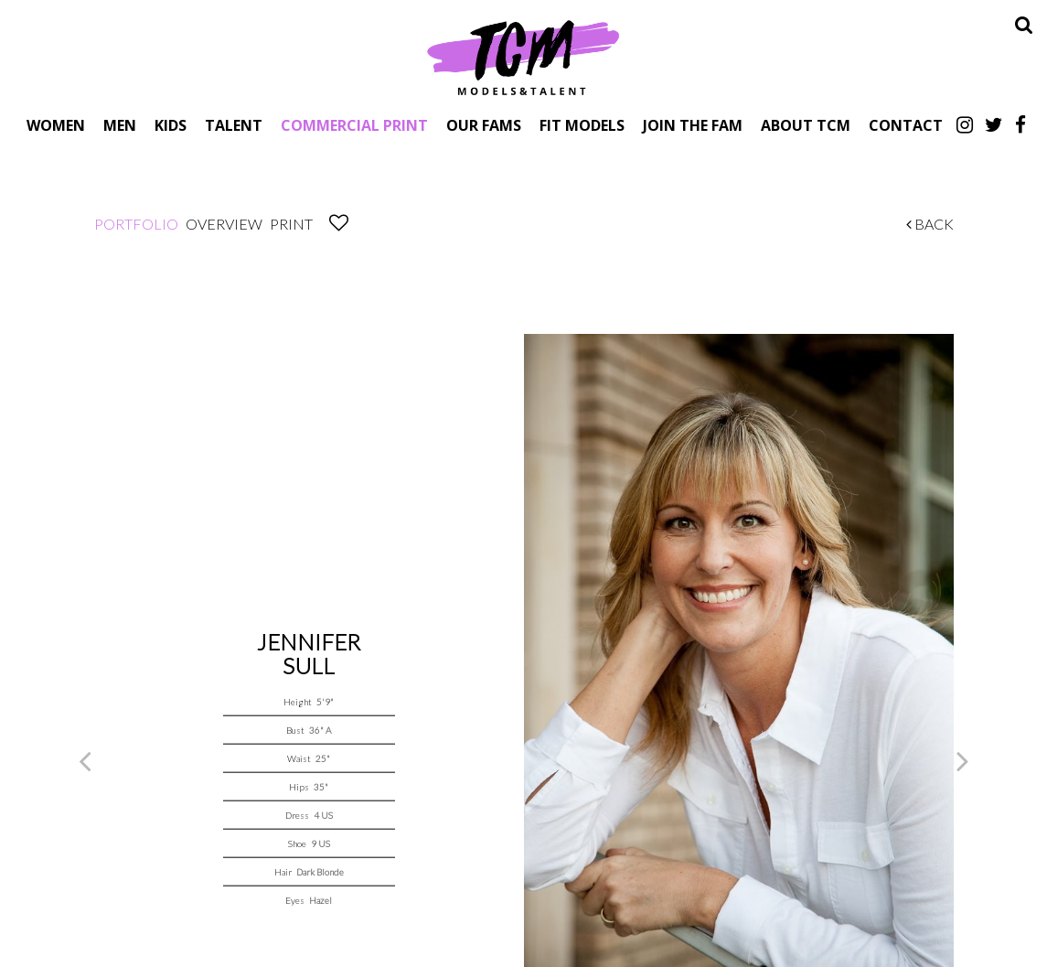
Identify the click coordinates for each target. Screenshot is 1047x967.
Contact (906, 124)
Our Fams (483, 124)
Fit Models (582, 124)
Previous (85, 760)
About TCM (805, 124)
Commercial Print (354, 124)
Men (119, 124)
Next (963, 760)
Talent (233, 124)
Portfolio (136, 223)
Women (56, 124)
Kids (171, 124)
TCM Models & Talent (524, 56)
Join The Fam (693, 124)
